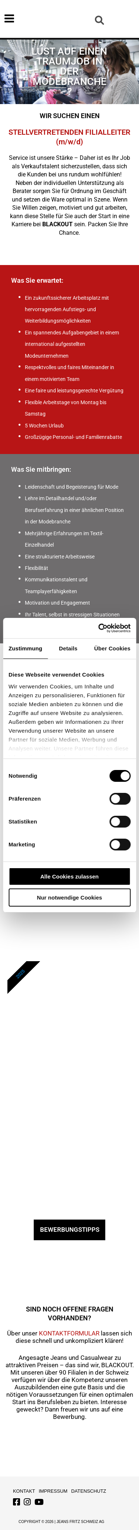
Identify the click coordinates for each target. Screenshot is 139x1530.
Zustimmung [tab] (25, 648)
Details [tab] (68, 648)
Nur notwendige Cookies (69, 897)
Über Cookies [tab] (112, 648)
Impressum (53, 1491)
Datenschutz (88, 1491)
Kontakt (24, 1491)
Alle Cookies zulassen (69, 876)
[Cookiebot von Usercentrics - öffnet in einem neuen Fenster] (98, 628)
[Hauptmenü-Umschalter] (9, 18)
